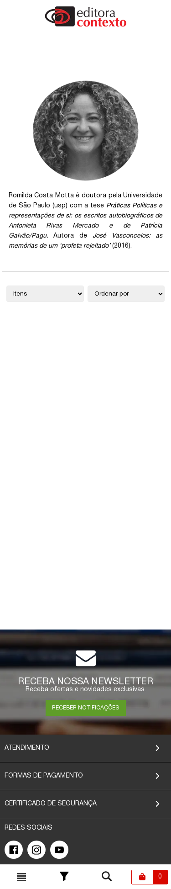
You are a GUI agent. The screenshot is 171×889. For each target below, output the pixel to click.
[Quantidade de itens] (45, 294)
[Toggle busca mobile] (21, 877)
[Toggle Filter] (64, 877)
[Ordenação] (126, 294)
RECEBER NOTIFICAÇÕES (85, 707)
